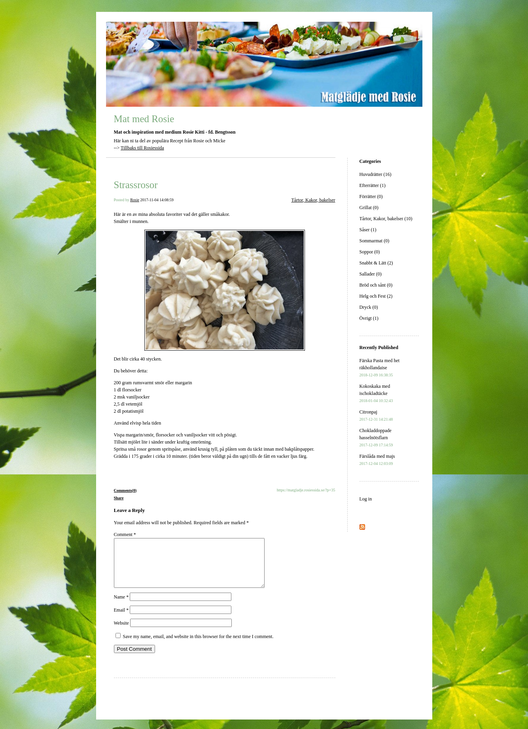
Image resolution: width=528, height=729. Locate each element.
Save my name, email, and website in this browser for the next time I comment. (198, 646)
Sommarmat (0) (375, 241)
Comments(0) (125, 490)
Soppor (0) (370, 252)
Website (121, 632)
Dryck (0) (369, 307)
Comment (125, 534)
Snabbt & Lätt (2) (376, 263)
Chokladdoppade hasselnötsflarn (376, 437)
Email (121, 619)
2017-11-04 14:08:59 (156, 200)
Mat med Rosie (144, 118)
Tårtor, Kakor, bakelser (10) (386, 218)
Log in (366, 499)
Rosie (134, 200)
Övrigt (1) (369, 318)
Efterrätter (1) (373, 185)
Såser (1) (368, 229)
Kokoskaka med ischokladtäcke (376, 393)
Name (121, 606)
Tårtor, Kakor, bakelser (313, 200)
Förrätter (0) (371, 196)
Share (119, 498)
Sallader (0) (371, 274)
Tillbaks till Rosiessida (142, 148)
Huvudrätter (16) (376, 174)
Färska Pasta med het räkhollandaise (380, 367)
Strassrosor (136, 184)
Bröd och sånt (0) (376, 285)
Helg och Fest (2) (376, 296)
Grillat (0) (369, 207)
